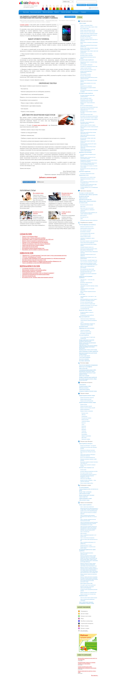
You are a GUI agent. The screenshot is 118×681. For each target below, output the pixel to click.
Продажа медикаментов (84, 409)
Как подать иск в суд (84, 217)
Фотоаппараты (84, 434)
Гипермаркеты (84, 611)
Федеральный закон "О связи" (86, 545)
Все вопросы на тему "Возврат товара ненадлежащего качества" (37, 277)
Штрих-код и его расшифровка (85, 366)
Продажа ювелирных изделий (86, 406)
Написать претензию (48, 12)
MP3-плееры (84, 437)
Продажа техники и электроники (86, 411)
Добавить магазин (91, 4)
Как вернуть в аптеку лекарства (86, 37)
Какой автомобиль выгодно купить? (87, 228)
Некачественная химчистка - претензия (31, 271)
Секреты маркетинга (83, 496)
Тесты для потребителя (84, 335)
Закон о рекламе (83, 533)
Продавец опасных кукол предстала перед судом (34, 259)
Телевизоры (84, 430)
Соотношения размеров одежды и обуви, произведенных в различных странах (87, 370)
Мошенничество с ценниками (86, 85)
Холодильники (84, 416)
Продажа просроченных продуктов (87, 397)
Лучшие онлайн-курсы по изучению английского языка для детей (86, 340)
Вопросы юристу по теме (30, 266)
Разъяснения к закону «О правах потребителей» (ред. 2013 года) (37, 239)
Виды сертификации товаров (85, 98)
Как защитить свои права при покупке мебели (89, 116)
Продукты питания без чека (29, 276)
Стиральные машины (86, 421)
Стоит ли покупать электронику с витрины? (88, 261)
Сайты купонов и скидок (84, 500)
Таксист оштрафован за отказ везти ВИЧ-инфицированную (36, 262)
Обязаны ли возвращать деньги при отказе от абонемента (36, 243)
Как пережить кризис (83, 326)
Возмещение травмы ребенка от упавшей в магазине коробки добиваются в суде (41, 261)
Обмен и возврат (82, 23)
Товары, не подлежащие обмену (30, 236)
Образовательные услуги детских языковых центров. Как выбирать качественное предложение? (88, 347)
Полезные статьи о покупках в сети (86, 467)
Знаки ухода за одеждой (84, 375)
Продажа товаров (83, 393)
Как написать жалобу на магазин (86, 204)
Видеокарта (84, 429)
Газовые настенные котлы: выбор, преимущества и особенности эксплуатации (87, 667)
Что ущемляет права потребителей (86, 59)
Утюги (83, 424)
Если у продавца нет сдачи (85, 234)
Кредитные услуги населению (85, 152)
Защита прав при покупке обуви (30, 246)
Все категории (84, 630)
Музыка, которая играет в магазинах (86, 495)
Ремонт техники (84, 625)
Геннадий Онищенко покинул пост (87, 247)
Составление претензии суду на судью (31, 268)
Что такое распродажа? (84, 487)
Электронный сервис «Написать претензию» (88, 194)
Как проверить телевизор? (85, 231)
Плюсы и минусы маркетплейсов (86, 483)
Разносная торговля (84, 284)
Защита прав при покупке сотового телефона (33, 245)
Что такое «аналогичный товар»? (86, 302)
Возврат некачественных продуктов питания (88, 33)
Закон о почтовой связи (84, 531)
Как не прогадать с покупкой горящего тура (88, 260)
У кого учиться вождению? (84, 357)
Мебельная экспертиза (83, 387)
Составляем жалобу (83, 202)
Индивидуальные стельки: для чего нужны (88, 349)
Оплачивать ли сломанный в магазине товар (88, 66)
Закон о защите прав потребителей (87, 506)
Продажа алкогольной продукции (86, 400)
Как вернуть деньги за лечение (86, 53)
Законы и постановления (85, 502)
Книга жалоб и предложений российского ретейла (32, 20)
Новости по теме (26, 253)
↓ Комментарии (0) (69, 16)
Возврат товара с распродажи (85, 491)
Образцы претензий (83, 197)
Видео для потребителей (84, 316)
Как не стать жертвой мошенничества (87, 457)
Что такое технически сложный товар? (87, 303)
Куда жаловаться (83, 215)
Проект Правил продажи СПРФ (86, 583)
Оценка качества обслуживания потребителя (85, 277)
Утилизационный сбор (84, 308)
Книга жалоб (82, 206)
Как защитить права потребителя (86, 93)
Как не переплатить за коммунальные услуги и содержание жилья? (89, 182)
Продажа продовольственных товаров (87, 395)
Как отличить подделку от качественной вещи (89, 240)
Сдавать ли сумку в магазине (85, 68)
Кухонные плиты (85, 413)
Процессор (84, 427)
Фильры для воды (85, 419)
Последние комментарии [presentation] (29, 181)
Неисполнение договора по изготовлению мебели (34, 270)
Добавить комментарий (47, 177)
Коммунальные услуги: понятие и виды (88, 177)
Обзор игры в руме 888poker (85, 478)
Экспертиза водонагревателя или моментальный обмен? (35, 274)
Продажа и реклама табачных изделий (87, 407)
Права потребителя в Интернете (85, 443)
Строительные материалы (87, 623)
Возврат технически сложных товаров (87, 31)
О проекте (83, 12)
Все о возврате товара (38, 193)
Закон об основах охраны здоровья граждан (88, 597)
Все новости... (94, 675)
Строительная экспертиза (84, 389)
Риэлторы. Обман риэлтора (85, 75)
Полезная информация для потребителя (87, 224)
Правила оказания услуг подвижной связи (88, 592)
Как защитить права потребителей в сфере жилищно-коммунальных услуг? (88, 185)
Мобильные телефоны (86, 439)
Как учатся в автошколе (84, 359)
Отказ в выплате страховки (85, 74)
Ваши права (26, 12)
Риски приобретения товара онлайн (87, 269)
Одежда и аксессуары (86, 616)
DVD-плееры (84, 432)
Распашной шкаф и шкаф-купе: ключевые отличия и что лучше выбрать (86, 663)
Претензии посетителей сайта (85, 199)
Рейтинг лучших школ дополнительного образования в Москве (87, 343)
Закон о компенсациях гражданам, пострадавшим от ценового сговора (86, 603)
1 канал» (82, 322)
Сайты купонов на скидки (84, 493)
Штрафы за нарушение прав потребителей (88, 377)
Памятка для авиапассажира (85, 331)
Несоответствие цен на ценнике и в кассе (88, 69)
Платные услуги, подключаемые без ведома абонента (35, 242)
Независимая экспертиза (85, 382)
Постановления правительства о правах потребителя (87, 550)
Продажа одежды (83, 404)
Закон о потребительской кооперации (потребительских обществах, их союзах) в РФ (88, 516)
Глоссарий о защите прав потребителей (87, 585)
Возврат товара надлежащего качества (87, 30)
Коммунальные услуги (84, 175)
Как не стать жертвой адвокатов (86, 105)
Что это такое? (82, 294)
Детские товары (84, 613)
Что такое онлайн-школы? (84, 355)
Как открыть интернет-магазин (86, 472)
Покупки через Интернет (85, 441)
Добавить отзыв (81, 4)
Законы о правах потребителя (85, 504)
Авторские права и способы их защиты (87, 125)
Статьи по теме (26, 234)
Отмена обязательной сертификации (87, 242)
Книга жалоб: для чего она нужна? (87, 208)
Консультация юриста (36, 12)
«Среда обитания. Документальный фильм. (88, 320)
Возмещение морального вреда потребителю (88, 220)
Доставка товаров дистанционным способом (88, 471)
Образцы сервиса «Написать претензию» (87, 201)
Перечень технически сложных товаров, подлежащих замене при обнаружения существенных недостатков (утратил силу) (88, 564)
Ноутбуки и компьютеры (87, 621)
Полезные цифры (83, 363)
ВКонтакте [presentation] (40, 182)
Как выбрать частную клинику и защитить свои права (35, 249)
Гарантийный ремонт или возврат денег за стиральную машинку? (38, 273)
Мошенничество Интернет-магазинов (87, 450)
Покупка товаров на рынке (85, 236)
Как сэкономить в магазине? (85, 229)
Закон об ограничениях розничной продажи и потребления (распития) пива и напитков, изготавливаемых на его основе (89, 523)
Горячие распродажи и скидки (85, 498)
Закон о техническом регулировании (87, 537)
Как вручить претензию (84, 196)
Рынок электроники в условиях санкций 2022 (88, 351)
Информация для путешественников (86, 328)
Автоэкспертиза (82, 384)
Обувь (82, 618)
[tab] (29, 182)
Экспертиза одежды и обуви (85, 386)
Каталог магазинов (66, 12)
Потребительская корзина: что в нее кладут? (88, 305)
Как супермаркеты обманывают (86, 64)
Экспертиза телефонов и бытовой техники (88, 391)
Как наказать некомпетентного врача (87, 173)
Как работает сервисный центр (86, 282)
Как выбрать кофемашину (84, 360)
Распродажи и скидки (84, 485)
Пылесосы (84, 422)
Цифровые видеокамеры (86, 435)
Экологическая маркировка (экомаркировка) (88, 365)
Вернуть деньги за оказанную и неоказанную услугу (35, 240)
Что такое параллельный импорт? (86, 306)
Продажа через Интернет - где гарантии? (88, 445)
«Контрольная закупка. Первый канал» (87, 318)
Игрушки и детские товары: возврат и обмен (88, 26)
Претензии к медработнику (84, 171)
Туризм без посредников (85, 330)
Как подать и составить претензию (86, 193)
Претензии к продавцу (84, 191)
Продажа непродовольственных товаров (87, 402)
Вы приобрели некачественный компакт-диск (33, 248)
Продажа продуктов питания (85, 399)
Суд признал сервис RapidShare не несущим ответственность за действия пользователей (43, 258)
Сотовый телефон (24, 24)
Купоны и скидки (85, 628)
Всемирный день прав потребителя (87, 315)
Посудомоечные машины (86, 417)
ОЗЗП (81, 218)
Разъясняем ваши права (51, 20)
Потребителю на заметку (85, 222)
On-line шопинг (83, 469)
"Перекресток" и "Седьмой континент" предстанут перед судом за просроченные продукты (44, 255)
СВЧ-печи (83, 414)
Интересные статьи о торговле (85, 310)
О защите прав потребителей (39, 125)
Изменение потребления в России (86, 226)
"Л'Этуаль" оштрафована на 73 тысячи (31, 257)
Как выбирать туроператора (85, 333)
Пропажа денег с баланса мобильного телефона (33, 238)
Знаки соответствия (83, 368)
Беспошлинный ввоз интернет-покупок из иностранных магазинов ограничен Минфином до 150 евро (88, 475)
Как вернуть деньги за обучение (86, 55)
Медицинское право (83, 595)
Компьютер (84, 426)
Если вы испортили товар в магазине (87, 233)
